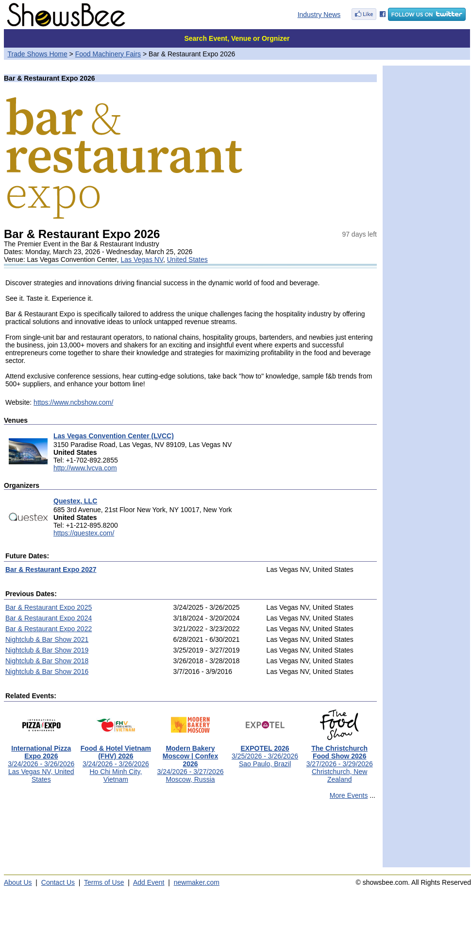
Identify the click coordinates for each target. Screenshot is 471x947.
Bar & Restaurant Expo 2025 (48, 607)
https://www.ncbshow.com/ (73, 402)
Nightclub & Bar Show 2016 (46, 671)
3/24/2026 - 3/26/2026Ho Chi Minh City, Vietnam (116, 760)
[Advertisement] (190, 838)
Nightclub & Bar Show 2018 (46, 661)
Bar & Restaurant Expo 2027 (51, 569)
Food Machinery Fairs (108, 54)
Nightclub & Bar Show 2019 (46, 650)
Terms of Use (104, 882)
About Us (18, 882)
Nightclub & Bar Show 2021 (46, 639)
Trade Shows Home (37, 54)
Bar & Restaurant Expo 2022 (48, 629)
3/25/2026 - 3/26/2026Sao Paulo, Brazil (265, 753)
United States (187, 259)
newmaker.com (196, 882)
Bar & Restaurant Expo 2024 (48, 618)
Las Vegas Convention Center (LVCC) (113, 436)
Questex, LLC (75, 501)
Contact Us (58, 882)
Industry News (319, 14)
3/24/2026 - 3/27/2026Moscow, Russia (190, 760)
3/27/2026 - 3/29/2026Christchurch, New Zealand (339, 760)
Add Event (149, 882)
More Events (349, 795)
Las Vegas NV (142, 259)
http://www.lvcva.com (85, 468)
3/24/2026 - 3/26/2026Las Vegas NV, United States (41, 760)
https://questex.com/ (83, 533)
